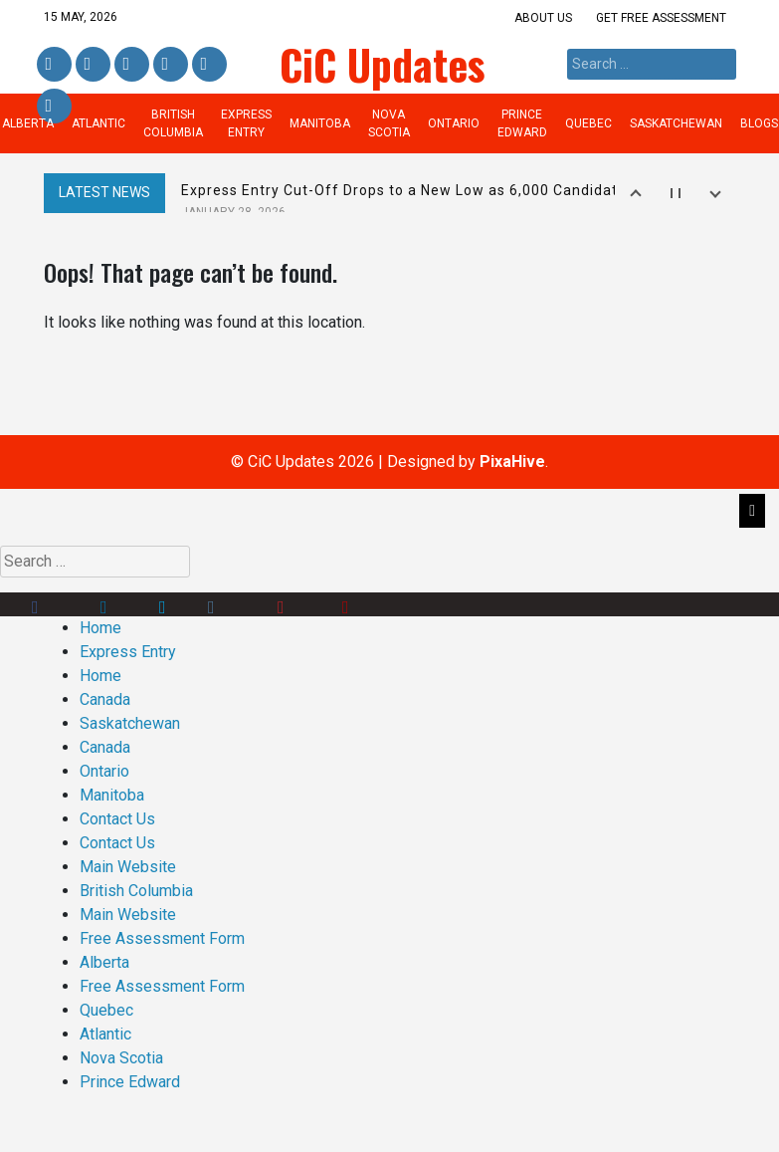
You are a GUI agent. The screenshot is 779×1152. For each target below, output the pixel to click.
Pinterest (208, 65)
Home (100, 627)
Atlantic (98, 123)
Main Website (128, 866)
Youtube (370, 603)
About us (543, 18)
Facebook (54, 65)
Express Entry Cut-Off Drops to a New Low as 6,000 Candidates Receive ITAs (456, 200)
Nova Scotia (389, 123)
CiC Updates (383, 64)
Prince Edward (522, 123)
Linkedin (90, 65)
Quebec (588, 123)
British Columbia (173, 123)
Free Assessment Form (162, 938)
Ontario (454, 123)
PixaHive (512, 461)
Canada (105, 699)
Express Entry (246, 123)
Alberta (104, 962)
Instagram (170, 65)
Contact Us (117, 818)
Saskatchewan (676, 123)
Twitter (131, 65)
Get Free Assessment (661, 18)
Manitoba (320, 123)
